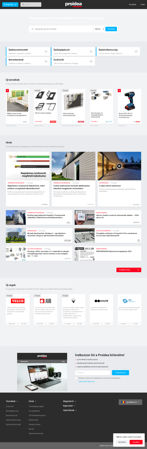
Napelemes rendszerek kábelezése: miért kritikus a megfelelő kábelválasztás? (28, 179)
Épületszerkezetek (13, 424)
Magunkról (68, 401)
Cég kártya (18, 310)
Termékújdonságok (36, 406)
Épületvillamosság (13, 420)
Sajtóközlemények (36, 433)
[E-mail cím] (92, 372)
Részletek (122, 442)
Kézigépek (121, 125)
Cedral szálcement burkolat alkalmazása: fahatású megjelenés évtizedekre (73, 179)
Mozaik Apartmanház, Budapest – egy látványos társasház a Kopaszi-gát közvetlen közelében (39, 235)
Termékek (11, 401)
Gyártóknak (68, 410)
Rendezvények (35, 424)
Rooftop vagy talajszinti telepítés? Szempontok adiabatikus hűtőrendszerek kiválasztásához (39, 217)
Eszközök (10, 406)
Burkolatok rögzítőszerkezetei (71, 125)
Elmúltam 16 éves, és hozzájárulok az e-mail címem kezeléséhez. (99, 378)
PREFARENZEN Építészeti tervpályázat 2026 (108, 253)
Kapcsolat (68, 406)
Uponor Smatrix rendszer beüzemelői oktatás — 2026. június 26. (108, 217)
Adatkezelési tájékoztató (86, 381)
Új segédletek (34, 411)
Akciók (31, 429)
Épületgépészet (12, 411)
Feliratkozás (120, 373)
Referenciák (33, 420)
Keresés (111, 29)
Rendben (136, 442)
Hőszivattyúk (94, 125)
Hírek (31, 401)
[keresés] (32, 4)
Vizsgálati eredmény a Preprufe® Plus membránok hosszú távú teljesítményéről (108, 235)
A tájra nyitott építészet (119, 179)
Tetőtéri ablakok (39, 125)
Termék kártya (17, 106)
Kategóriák (8, 4)
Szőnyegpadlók (11, 125)
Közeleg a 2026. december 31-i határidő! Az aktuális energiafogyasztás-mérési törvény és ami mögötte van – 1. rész (39, 253)
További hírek (124, 270)
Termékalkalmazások (37, 415)
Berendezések (11, 415)
